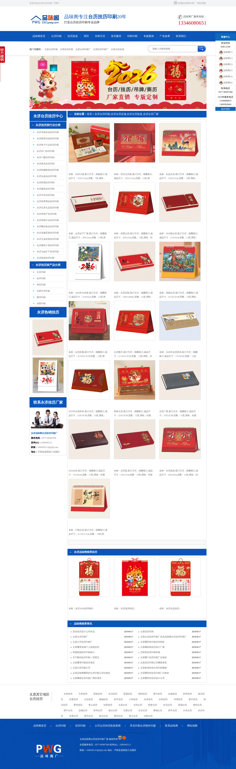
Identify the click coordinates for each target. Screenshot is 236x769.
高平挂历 (118, 699)
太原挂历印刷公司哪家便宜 (153, 662)
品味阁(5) (225, 70)
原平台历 (88, 716)
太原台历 (122, 705)
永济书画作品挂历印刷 (48, 132)
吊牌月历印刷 (43, 291)
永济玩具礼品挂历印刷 (48, 207)
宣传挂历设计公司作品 (84, 631)
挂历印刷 (41, 278)
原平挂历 (193, 699)
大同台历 (137, 705)
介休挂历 (133, 699)
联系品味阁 (171, 725)
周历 (86, 36)
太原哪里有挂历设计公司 (152, 678)
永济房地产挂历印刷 (47, 214)
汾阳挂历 (107, 705)
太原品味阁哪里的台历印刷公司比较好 (91, 673)
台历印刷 (56, 36)
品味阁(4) (225, 82)
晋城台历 (182, 705)
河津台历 (73, 716)
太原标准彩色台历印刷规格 (153, 667)
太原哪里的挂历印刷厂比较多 (154, 673)
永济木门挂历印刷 (45, 151)
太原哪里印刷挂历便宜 (84, 662)
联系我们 (181, 36)
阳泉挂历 (97, 694)
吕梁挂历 (73, 699)
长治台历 (167, 705)
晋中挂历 (157, 694)
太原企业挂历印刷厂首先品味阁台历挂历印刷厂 (163, 636)
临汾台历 (112, 710)
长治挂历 (112, 694)
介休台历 (187, 710)
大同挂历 (83, 694)
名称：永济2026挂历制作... (82, 608)
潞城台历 (157, 710)
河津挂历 (178, 699)
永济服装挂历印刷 (45, 188)
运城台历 (83, 710)
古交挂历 (88, 699)
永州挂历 (163, 699)
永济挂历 (148, 699)
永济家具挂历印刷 (45, 163)
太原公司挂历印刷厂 (83, 642)
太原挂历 (68, 694)
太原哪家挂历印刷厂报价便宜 (87, 678)
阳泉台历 (152, 705)
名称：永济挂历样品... (125, 608)
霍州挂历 (78, 705)
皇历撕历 (116, 36)
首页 (89, 114)
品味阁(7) (225, 52)
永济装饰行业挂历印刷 (48, 220)
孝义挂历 (92, 705)
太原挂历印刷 (66, 49)
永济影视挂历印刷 (45, 182)
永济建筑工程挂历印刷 (48, 245)
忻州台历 (97, 710)
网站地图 (201, 3)
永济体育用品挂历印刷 (48, 201)
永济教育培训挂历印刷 (48, 138)
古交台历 (142, 710)
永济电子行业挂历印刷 (48, 145)
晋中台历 (68, 710)
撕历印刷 (41, 297)
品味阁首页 (38, 36)
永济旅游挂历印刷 (45, 258)
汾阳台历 (148, 716)
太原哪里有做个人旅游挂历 (86, 647)
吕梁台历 (127, 710)
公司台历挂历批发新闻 (108, 725)
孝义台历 (133, 716)
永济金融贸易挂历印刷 (48, 232)
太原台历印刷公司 (81, 667)
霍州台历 (118, 716)
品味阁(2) (225, 64)
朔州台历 (197, 705)
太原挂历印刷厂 (101, 49)
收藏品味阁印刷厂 (187, 3)
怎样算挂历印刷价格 (150, 652)
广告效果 (165, 36)
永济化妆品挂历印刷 (47, 176)
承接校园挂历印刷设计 (84, 652)
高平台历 (172, 710)
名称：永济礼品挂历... (170, 608)
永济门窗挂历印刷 (45, 157)
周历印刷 (41, 284)
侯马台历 (103, 716)
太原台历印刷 (51, 49)
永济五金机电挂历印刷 (48, 239)
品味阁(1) (225, 58)
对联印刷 (132, 36)
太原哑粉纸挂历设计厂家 (152, 647)
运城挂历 (172, 694)
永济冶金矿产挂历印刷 (48, 251)
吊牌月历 (100, 36)
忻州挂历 (187, 694)
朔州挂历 (142, 694)
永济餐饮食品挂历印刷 (48, 226)
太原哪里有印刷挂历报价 (152, 642)
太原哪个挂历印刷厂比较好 (153, 657)
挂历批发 (72, 36)
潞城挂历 (103, 699)
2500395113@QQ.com (48, 447)
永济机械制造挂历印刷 (48, 170)
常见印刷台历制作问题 (143, 725)
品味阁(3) (225, 76)
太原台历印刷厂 (83, 49)
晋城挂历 (127, 694)
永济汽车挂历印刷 (45, 195)
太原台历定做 (117, 49)
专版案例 (148, 36)
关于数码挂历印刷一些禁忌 (86, 657)
